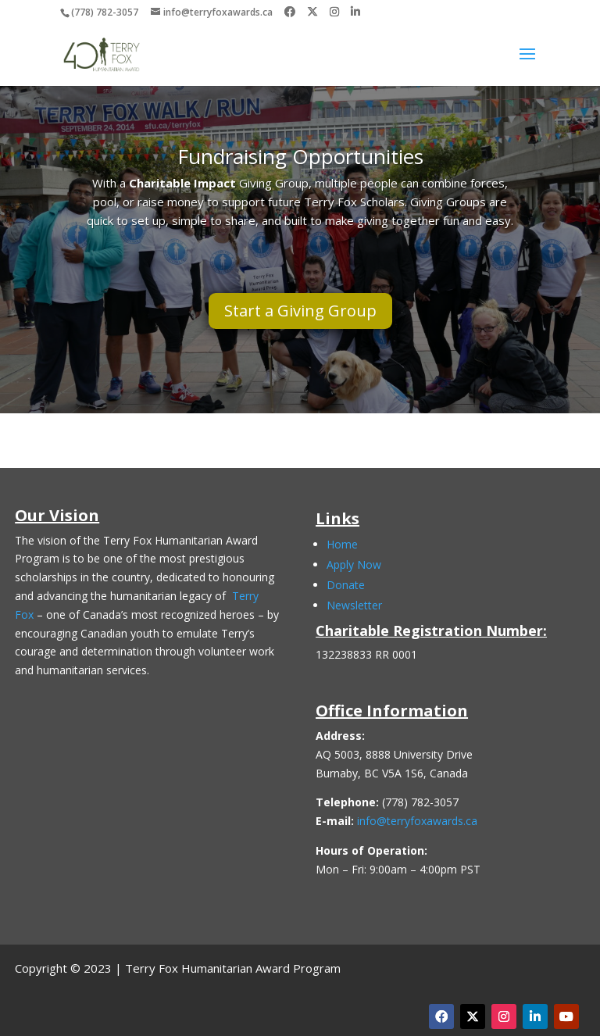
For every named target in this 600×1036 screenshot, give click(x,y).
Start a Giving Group (300, 310)
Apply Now (354, 564)
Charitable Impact (182, 183)
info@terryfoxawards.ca (417, 820)
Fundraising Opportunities (300, 156)
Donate (346, 584)
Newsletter (354, 605)
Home (342, 544)
